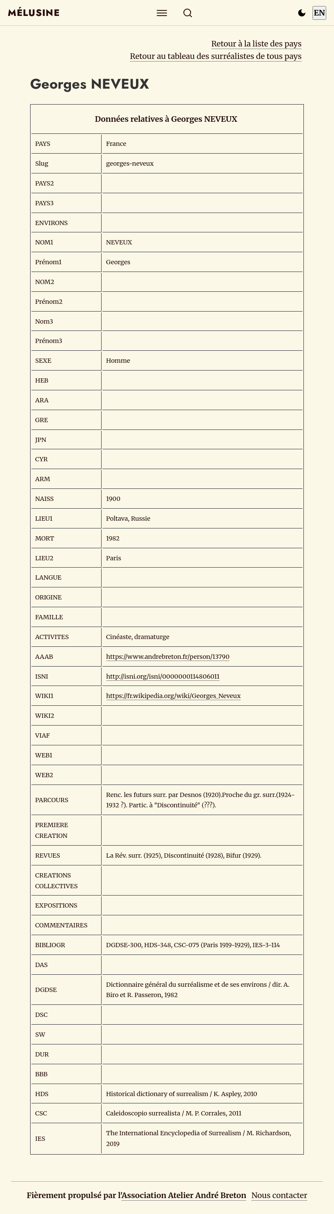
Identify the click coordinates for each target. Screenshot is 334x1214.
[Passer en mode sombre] (302, 13)
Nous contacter (279, 1195)
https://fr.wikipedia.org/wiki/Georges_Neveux (173, 696)
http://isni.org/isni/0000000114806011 (163, 676)
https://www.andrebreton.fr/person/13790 (168, 657)
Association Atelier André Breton (183, 1195)
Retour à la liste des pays (256, 44)
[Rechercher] (188, 13)
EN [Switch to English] (319, 13)
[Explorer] (162, 13)
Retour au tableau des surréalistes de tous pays (216, 56)
